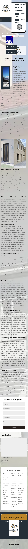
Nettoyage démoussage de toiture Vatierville (14, 482)
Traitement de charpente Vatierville (13, 491)
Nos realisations (11, 47)
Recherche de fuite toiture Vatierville (20, 500)
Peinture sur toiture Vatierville (14, 499)
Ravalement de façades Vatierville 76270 (21, 491)
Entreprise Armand (14, 544)
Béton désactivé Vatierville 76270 (5, 477)
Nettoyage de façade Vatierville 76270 (20, 482)
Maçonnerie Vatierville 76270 (6, 485)
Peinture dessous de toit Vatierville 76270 (6, 494)
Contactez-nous (11, 52)
